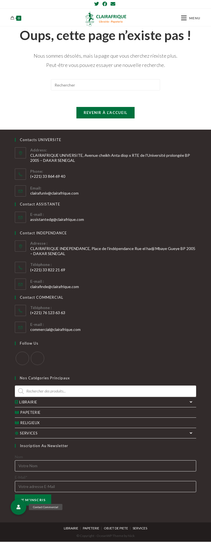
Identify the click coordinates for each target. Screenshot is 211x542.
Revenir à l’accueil (106, 113)
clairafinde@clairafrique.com (54, 286)
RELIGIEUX (27, 423)
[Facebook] (105, 3)
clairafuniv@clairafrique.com (54, 193)
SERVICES (105, 433)
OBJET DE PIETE (116, 528)
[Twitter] (97, 3)
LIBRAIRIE (105, 402)
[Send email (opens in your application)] (113, 3)
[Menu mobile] (190, 18)
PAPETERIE (28, 412)
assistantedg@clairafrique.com (57, 219)
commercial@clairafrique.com (55, 329)
